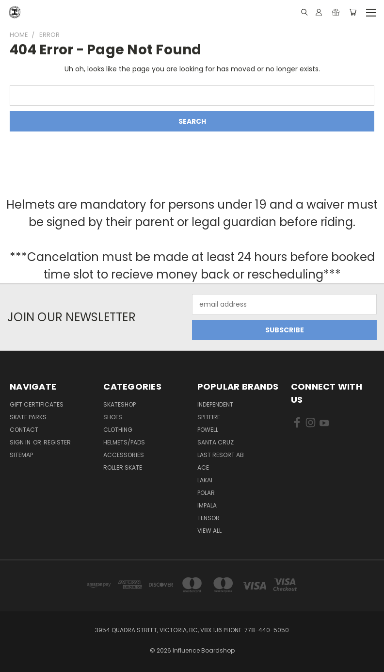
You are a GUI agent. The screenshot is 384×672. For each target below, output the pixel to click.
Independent (215, 404)
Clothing (117, 430)
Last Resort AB (220, 455)
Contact (24, 430)
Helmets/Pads (124, 442)
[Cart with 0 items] (353, 12)
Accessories (123, 455)
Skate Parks (28, 417)
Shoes (112, 417)
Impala (207, 505)
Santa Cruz (215, 442)
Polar (206, 493)
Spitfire (208, 417)
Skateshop (119, 404)
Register (57, 442)
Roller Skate (122, 467)
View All (209, 530)
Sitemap (21, 455)
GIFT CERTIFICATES (37, 404)
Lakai (204, 480)
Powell (207, 430)
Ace (203, 467)
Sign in (21, 442)
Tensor (208, 518)
